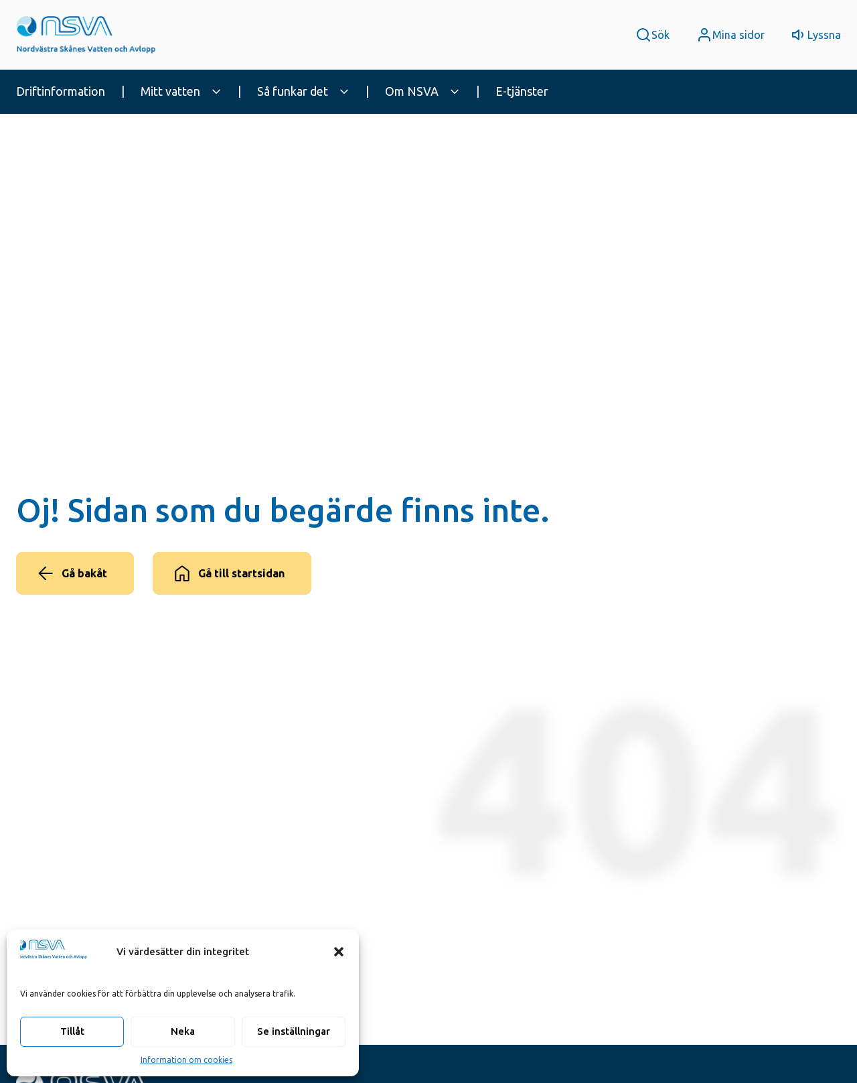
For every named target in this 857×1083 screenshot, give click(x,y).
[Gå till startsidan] (232, 573)
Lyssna (824, 35)
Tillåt (72, 1031)
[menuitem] (73, 92)
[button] (338, 951)
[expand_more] (216, 92)
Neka (183, 1031)
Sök (660, 35)
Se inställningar (293, 1031)
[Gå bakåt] (75, 573)
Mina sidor (738, 35)
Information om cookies (186, 1060)
